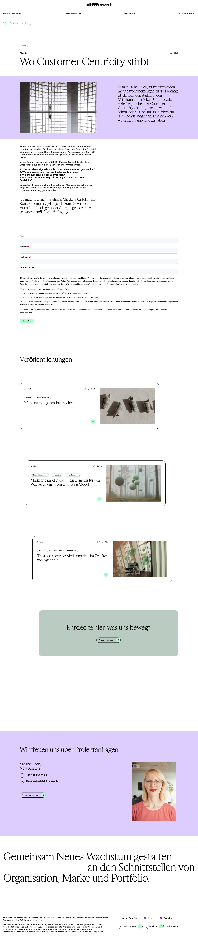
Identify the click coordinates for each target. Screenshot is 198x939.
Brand (23, 45)
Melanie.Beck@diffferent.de (42, 781)
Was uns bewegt (187, 13)
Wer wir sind (130, 13)
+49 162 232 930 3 (36, 775)
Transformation (42, 397)
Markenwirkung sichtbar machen (49, 403)
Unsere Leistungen (12, 13)
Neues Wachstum (39, 475)
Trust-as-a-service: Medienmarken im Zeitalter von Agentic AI (72, 558)
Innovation (56, 475)
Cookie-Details (70, 931)
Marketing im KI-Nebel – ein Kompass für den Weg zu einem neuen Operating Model (65, 482)
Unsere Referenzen (72, 13)
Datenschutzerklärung (13, 931)
